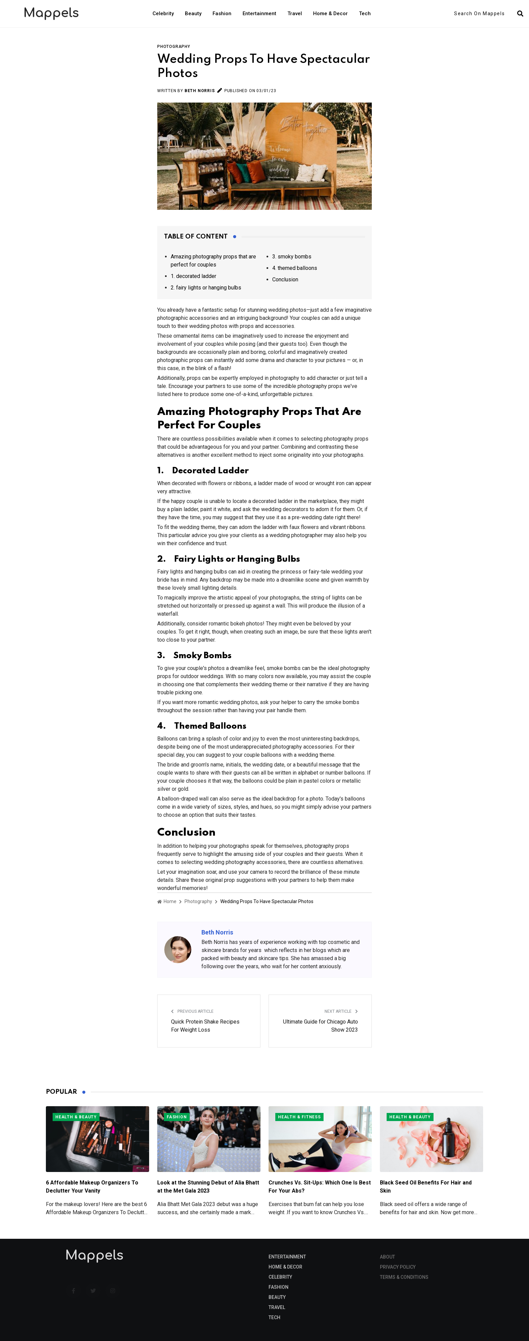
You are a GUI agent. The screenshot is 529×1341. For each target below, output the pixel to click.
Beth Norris (200, 90)
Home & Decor (330, 13)
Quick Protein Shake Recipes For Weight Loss (205, 1025)
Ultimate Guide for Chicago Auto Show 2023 (320, 1025)
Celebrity (163, 13)
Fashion (222, 13)
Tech (365, 13)
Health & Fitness (299, 1117)
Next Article (341, 1011)
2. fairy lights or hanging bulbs (206, 287)
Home (166, 901)
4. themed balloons (294, 268)
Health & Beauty (76, 1117)
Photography (173, 46)
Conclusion (285, 279)
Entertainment (259, 13)
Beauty (193, 13)
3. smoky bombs (291, 256)
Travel (294, 13)
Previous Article (192, 1011)
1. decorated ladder (193, 276)
